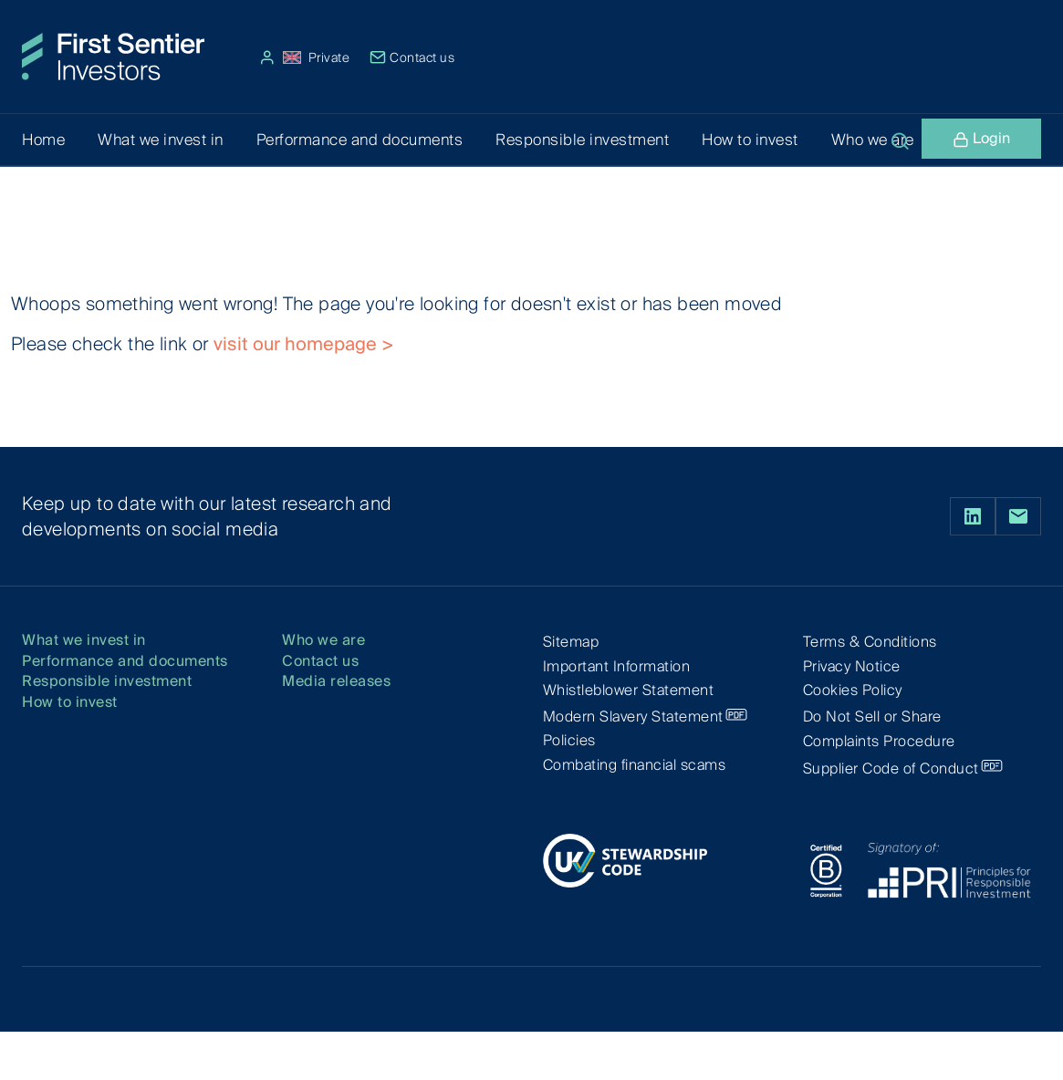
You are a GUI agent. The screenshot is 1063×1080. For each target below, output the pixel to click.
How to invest (70, 703)
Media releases (336, 682)
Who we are (323, 641)
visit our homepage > (304, 344)
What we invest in (84, 641)
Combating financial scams (634, 764)
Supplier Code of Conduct (891, 768)
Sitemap (571, 641)
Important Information (617, 666)
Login (981, 141)
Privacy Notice (852, 666)
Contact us (412, 57)
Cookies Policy (852, 690)
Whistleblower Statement (628, 690)
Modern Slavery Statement (633, 716)
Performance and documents (125, 662)
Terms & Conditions (870, 641)
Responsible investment (107, 682)
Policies (569, 740)
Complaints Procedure (879, 741)
